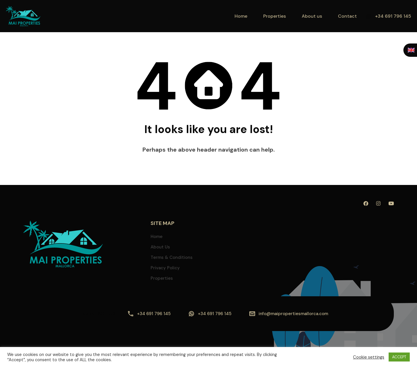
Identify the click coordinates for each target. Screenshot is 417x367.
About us (312, 16)
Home (241, 16)
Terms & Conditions (172, 257)
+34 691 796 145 (393, 16)
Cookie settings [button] (368, 357)
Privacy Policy (165, 268)
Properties (274, 16)
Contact (347, 16)
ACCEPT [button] (399, 357)
